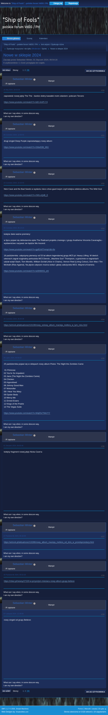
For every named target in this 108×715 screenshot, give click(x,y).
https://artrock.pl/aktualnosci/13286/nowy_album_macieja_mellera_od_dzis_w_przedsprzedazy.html (49, 542)
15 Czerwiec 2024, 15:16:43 (14, 183)
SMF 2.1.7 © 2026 (8, 709)
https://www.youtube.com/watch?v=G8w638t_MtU (26, 147)
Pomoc (80, 709)
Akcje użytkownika (95, 71)
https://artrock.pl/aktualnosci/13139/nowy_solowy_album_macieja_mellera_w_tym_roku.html (45, 325)
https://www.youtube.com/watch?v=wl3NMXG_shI (26, 271)
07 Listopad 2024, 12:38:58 (14, 614)
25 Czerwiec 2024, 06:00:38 (14, 319)
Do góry (7, 691)
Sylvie (44, 49)
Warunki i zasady (91, 709)
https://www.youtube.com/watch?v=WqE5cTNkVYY (27, 413)
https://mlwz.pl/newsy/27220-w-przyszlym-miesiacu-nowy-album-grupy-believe (39, 581)
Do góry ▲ (102, 709)
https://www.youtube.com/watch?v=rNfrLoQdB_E (26, 195)
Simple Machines (22, 709)
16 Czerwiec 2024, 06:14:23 (14, 228)
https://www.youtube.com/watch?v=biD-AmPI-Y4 (26, 102)
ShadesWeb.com (22, 712)
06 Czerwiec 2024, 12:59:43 (14, 135)
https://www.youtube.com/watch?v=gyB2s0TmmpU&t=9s (29, 249)
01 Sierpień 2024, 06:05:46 (13, 446)
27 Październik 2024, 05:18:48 (15, 536)
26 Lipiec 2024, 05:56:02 (13, 358)
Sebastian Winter (22, 79)
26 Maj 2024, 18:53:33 (12, 90)
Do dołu (6, 70)
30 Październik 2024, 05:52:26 (15, 575)
